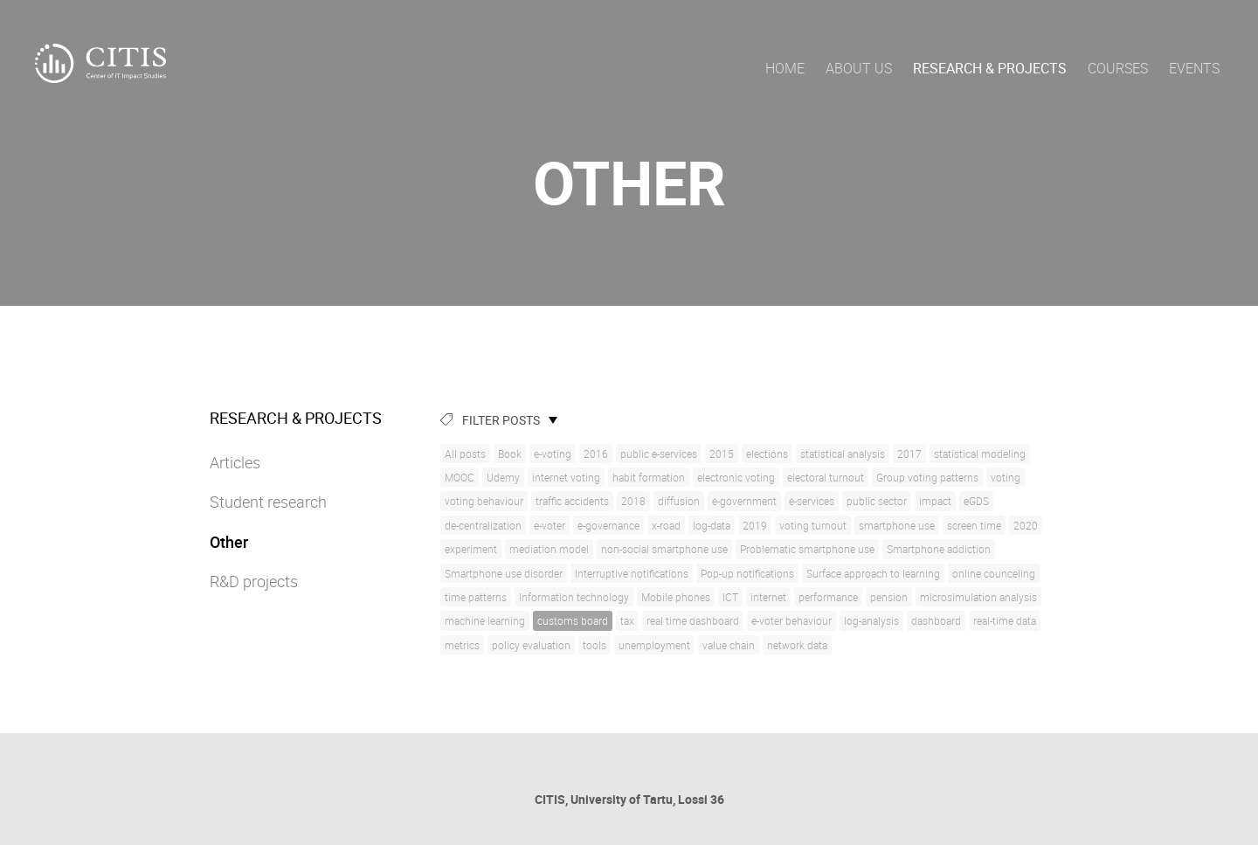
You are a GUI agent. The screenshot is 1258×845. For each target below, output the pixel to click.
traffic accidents (572, 501)
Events (1194, 68)
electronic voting (736, 477)
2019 (755, 525)
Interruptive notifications (631, 573)
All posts (465, 454)
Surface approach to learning (873, 573)
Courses (1118, 68)
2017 (909, 454)
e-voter (549, 525)
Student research (268, 501)
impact (935, 501)
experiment (471, 549)
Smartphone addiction (939, 549)
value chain (728, 645)
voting (1005, 477)
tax (627, 620)
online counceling (993, 573)
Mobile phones (675, 597)
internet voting (566, 477)
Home (785, 68)
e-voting (552, 454)
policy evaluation (531, 645)
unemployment (654, 645)
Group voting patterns (927, 477)
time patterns (476, 597)
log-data (711, 525)
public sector (877, 501)
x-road (666, 525)
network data (797, 645)
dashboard (936, 620)
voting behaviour (484, 501)
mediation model (549, 549)
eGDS (976, 501)
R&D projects (254, 581)
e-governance (608, 525)
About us (859, 68)
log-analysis (871, 620)
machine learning (485, 620)
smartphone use (897, 525)
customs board (572, 620)
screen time (974, 525)
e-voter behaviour (791, 620)
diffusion (679, 501)
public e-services (658, 454)
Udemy (503, 477)
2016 (596, 454)
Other (229, 541)
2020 (1025, 525)
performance (828, 597)
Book (510, 454)
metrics (462, 645)
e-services (811, 501)
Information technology (574, 597)
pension (889, 597)
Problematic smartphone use (807, 549)
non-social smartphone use (664, 549)
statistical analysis (842, 454)
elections (767, 454)
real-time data (1004, 620)
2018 (633, 501)
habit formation (648, 477)
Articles (235, 462)
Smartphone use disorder (504, 573)
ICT (730, 597)
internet (768, 597)
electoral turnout (825, 477)
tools (594, 645)
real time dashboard (692, 620)
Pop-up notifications (747, 573)
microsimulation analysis (978, 597)
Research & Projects (990, 68)
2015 (721, 454)
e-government (744, 501)
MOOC (459, 477)
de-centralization (483, 525)
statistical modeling (980, 454)
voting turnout (813, 525)
